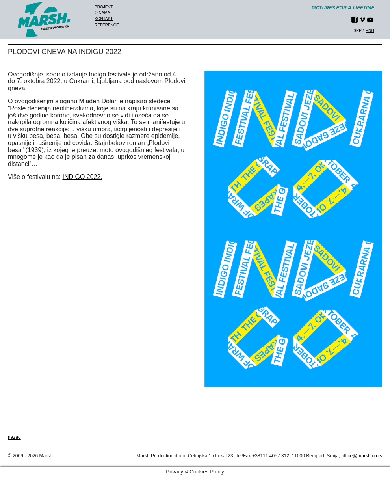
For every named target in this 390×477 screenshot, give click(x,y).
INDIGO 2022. (82, 176)
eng (370, 30)
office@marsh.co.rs (362, 455)
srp (357, 30)
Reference (107, 25)
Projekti (104, 7)
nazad (14, 437)
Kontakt (104, 19)
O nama (102, 13)
